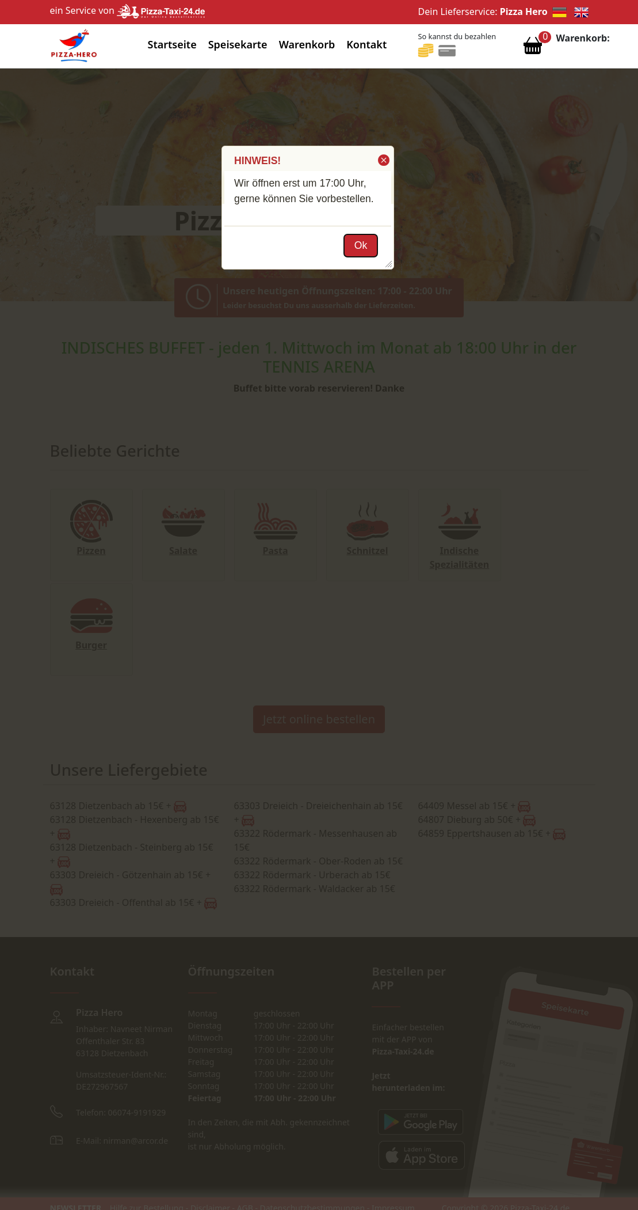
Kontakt (366, 44)
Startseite (171, 44)
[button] (382, 160)
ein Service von (127, 10)
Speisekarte (238, 44)
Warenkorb (307, 44)
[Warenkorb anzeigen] (533, 48)
